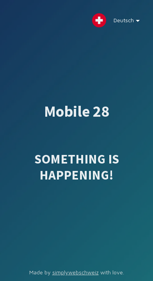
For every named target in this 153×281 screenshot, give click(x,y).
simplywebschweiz (75, 272)
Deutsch (121, 22)
